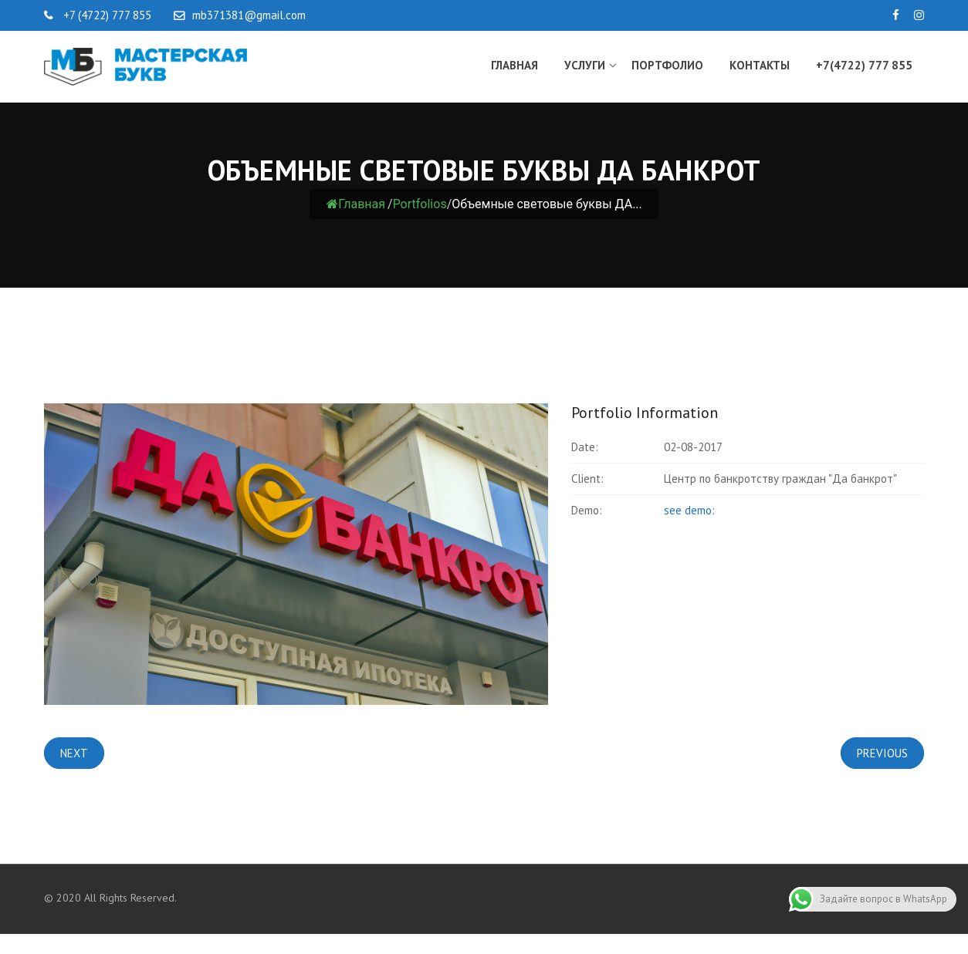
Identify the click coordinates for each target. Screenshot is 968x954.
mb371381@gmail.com (249, 15)
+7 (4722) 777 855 (105, 15)
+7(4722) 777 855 (864, 65)
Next (74, 753)
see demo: (689, 510)
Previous (882, 753)
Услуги (584, 65)
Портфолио (667, 65)
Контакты (759, 65)
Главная (514, 65)
